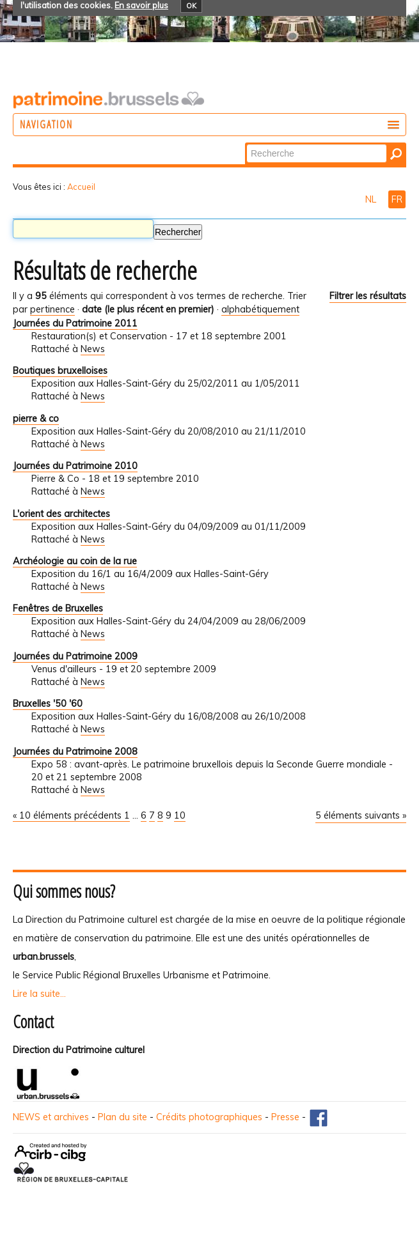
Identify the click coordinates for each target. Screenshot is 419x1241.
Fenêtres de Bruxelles (58, 608)
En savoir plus (141, 5)
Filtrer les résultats (367, 296)
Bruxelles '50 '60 (48, 703)
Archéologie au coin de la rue (75, 561)
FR (396, 199)
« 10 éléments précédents (68, 815)
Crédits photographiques (209, 1117)
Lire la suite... (39, 993)
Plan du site (122, 1117)
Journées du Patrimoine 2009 (75, 656)
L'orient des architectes (61, 514)
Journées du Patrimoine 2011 (75, 323)
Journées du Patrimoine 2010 (75, 466)
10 (180, 815)
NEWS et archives (51, 1117)
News (93, 349)
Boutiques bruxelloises (60, 370)
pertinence (52, 309)
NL (372, 199)
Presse (285, 1117)
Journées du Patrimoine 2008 (75, 751)
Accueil (81, 186)
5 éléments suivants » (360, 815)
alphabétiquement (260, 309)
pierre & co (36, 418)
